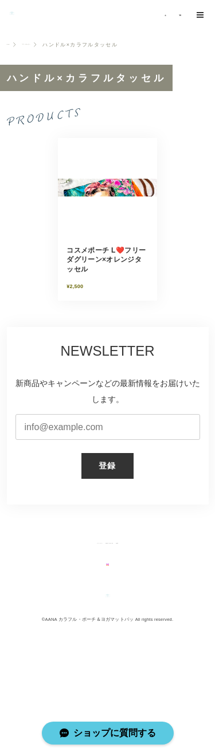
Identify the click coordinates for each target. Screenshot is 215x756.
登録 (107, 498)
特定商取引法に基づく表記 (121, 578)
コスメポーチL (55, 73)
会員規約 (176, 578)
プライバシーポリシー (52, 578)
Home (15, 73)
